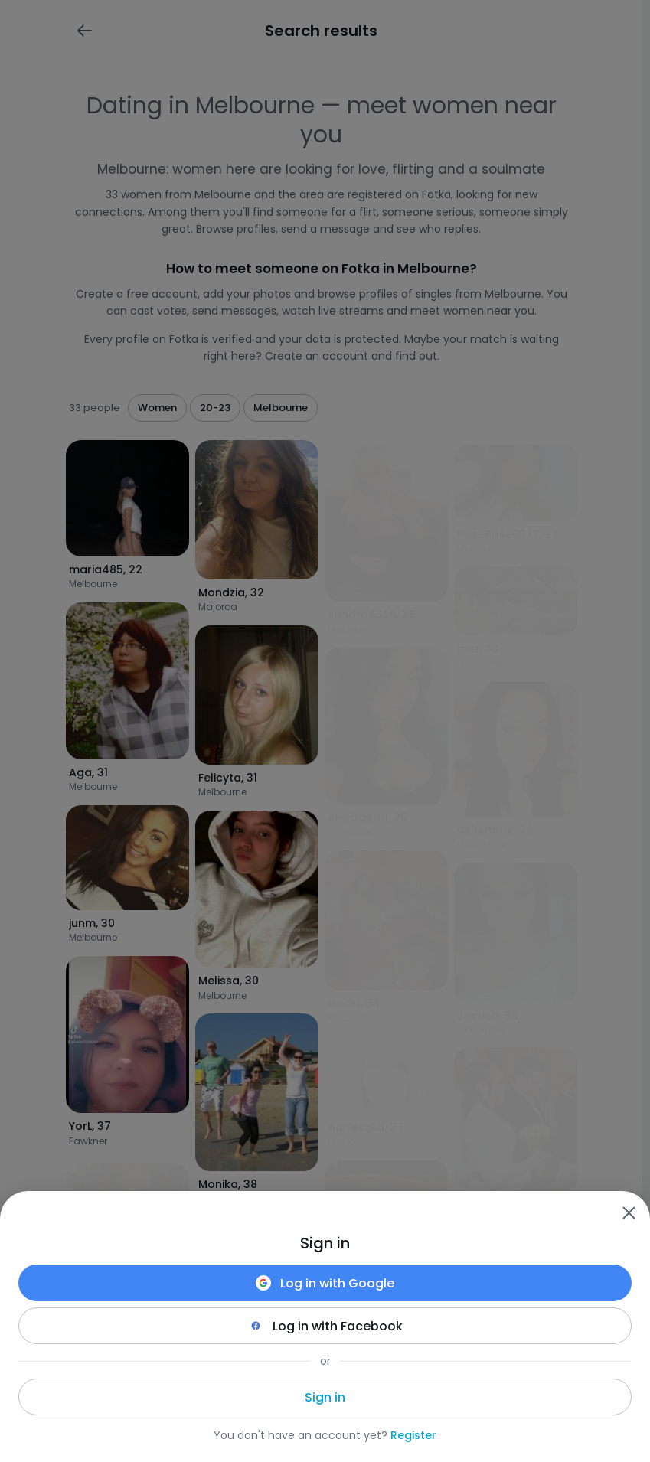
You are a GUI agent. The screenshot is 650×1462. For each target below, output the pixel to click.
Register (413, 1435)
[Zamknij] (628, 1212)
